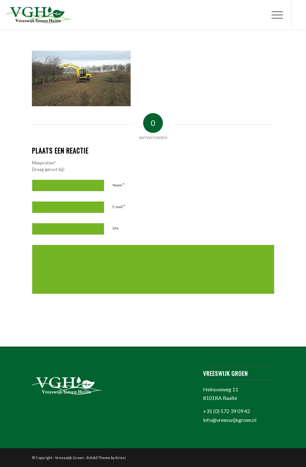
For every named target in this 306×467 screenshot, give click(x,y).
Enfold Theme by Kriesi (106, 457)
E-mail (119, 206)
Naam (118, 184)
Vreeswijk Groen (69, 457)
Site (116, 228)
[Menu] (274, 15)
